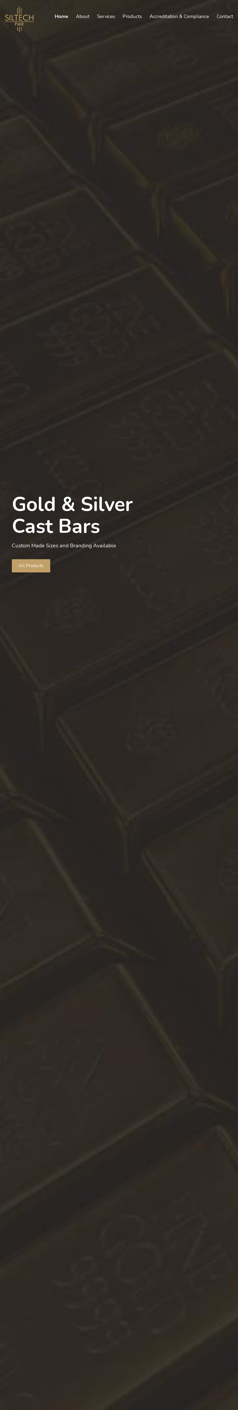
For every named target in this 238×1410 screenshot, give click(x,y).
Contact (225, 16)
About (82, 16)
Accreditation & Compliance (179, 16)
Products (132, 16)
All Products (31, 566)
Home (61, 16)
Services (106, 16)
